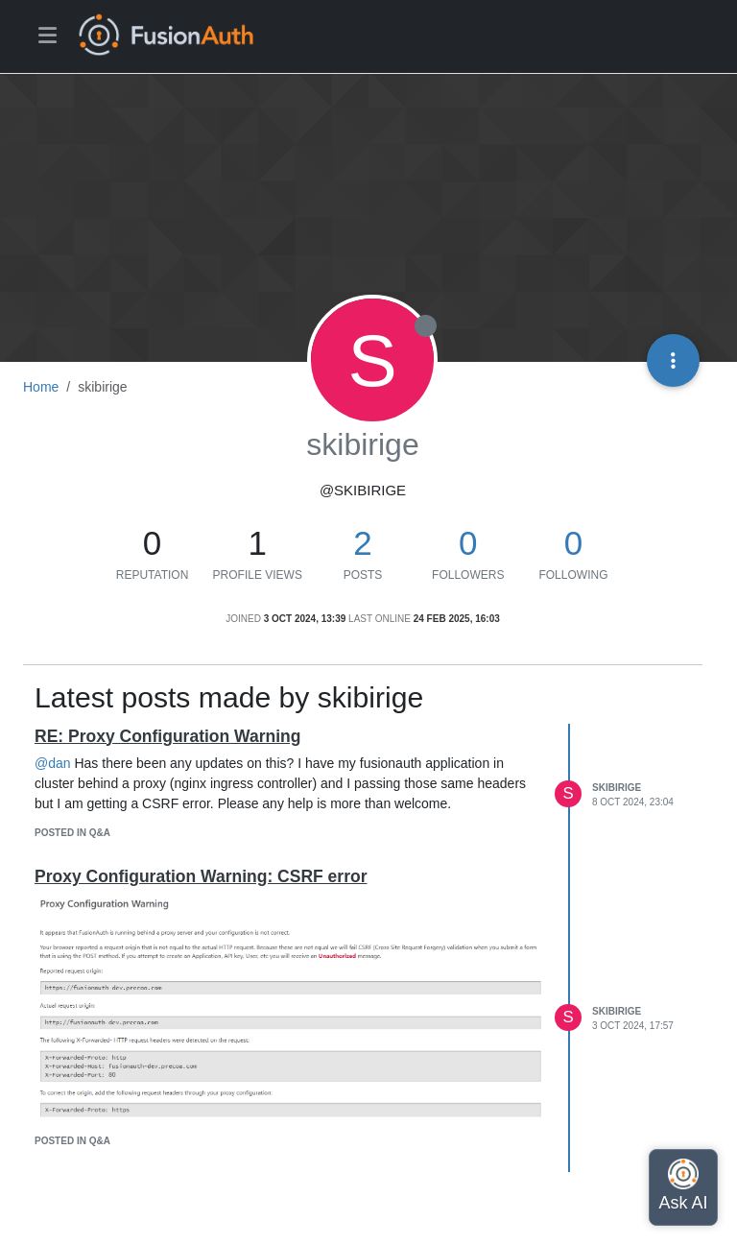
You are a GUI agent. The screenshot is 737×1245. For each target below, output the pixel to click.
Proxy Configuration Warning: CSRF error (201, 876)
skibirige (616, 787)
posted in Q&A (72, 832)
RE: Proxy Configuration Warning (167, 736)
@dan (53, 763)
